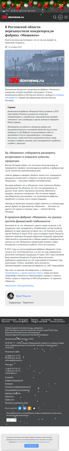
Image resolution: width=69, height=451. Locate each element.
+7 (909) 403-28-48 (12, 358)
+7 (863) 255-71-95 (12, 356)
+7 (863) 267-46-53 (12, 371)
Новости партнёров (39, 321)
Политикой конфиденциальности (42, 442)
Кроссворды (46, 319)
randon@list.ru (11, 373)
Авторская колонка (20, 321)
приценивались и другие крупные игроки (24, 273)
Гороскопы (5, 321)
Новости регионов (57, 321)
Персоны (34, 319)
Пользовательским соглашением (24, 442)
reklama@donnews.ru (13, 360)
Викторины (58, 319)
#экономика (10, 285)
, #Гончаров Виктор (25, 285)
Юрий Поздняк (19, 296)
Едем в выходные (8, 319)
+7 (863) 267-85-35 (12, 368)
